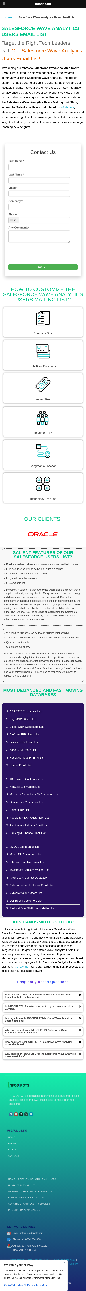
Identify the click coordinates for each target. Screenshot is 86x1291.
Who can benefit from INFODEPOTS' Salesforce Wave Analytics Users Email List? (36, 1031)
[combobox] (14, 279)
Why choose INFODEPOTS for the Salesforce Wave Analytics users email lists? (40, 1055)
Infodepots (67, 107)
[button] (43, 996)
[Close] (64, 1262)
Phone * (13, 273)
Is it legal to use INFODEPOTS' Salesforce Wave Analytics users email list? (38, 1019)
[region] (34, 1275)
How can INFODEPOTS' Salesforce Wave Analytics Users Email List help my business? (38, 995)
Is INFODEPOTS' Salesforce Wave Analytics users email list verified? (39, 1007)
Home (8, 17)
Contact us (21, 966)
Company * (15, 260)
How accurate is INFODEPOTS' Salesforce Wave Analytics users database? (38, 1043)
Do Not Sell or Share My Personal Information (26, 1285)
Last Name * (16, 233)
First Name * (16, 220)
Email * (13, 246)
